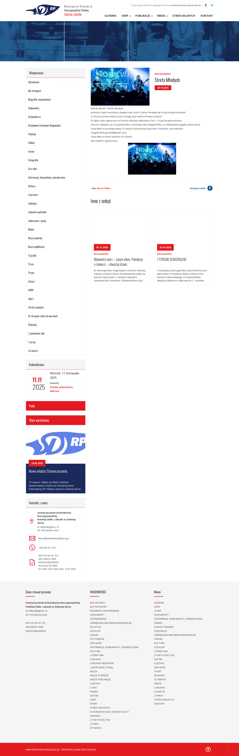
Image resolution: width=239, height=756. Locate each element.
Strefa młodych (183, 15)
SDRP (125, 15)
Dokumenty (33, 108)
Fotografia (33, 160)
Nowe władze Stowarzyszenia (48, 471)
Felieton (32, 134)
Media (161, 15)
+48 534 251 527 (47, 547)
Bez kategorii (34, 91)
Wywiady (32, 325)
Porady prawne (163, 626)
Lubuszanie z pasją (37, 221)
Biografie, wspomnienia (39, 99)
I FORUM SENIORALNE (172, 259)
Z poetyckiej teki (36, 333)
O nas (31, 264)
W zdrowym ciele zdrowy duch (43, 316)
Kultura (31, 186)
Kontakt (207, 15)
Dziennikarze (34, 117)
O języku (32, 255)
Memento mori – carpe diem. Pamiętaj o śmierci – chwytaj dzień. (118, 261)
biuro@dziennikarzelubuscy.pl (53, 538)
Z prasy (31, 342)
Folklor (31, 143)
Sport (31, 299)
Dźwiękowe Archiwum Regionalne (44, 125)
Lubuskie (32, 203)
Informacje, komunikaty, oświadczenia (46, 177)
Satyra (31, 281)
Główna (110, 15)
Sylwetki (159, 691)
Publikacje (142, 15)
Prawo (31, 273)
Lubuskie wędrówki (37, 212)
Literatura (33, 195)
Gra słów (32, 169)
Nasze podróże (35, 238)
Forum (31, 151)
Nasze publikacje (36, 247)
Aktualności (33, 82)
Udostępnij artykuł (201, 188)
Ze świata (33, 351)
